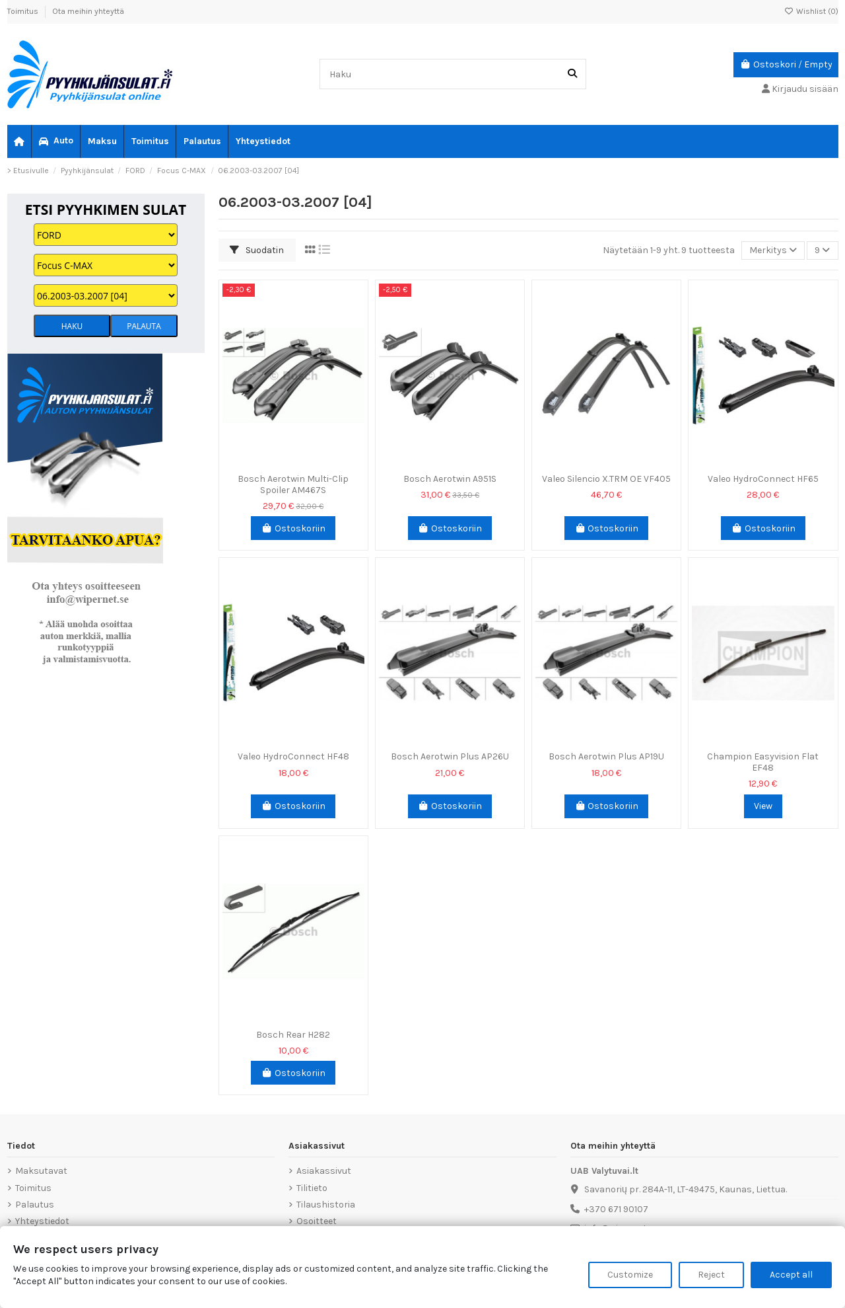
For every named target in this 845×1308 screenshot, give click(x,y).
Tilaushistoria (325, 1204)
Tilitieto (311, 1188)
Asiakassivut (323, 1170)
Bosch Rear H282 (293, 1034)
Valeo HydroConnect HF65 (763, 478)
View (763, 806)
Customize (630, 1274)
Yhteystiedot (42, 1221)
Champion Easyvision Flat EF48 (763, 762)
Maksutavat (41, 1170)
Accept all (791, 1274)
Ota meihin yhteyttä (88, 11)
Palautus (34, 1204)
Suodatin (257, 250)
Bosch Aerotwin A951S (449, 478)
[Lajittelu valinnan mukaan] (773, 250)
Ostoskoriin (293, 528)
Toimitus (23, 11)
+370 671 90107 (616, 1209)
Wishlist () (811, 11)
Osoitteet (316, 1221)
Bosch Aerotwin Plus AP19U (606, 756)
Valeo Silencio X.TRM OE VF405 (606, 478)
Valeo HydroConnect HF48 (293, 756)
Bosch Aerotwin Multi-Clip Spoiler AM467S (293, 484)
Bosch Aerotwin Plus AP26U (450, 756)
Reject (711, 1274)
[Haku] (572, 74)
